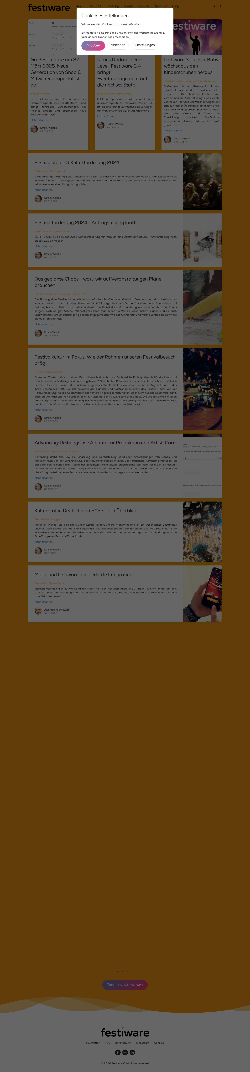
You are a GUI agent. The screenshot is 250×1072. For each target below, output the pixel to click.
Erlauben (93, 45)
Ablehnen (118, 45)
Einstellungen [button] (145, 45)
